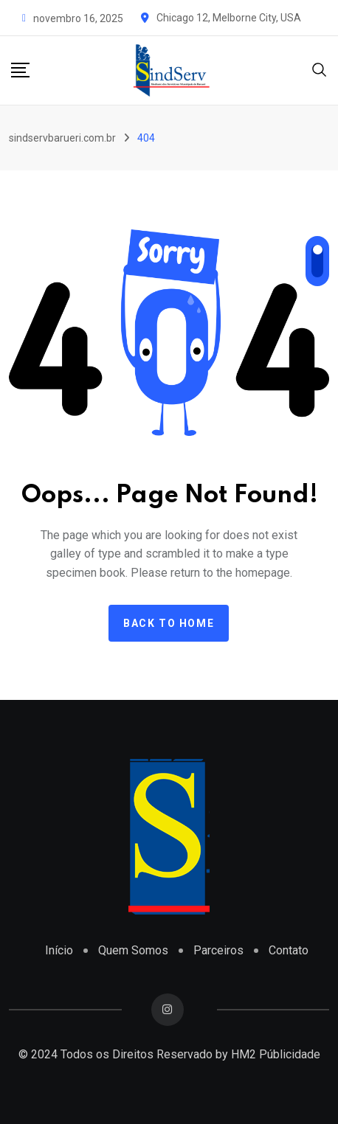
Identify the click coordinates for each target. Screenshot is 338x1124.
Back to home (168, 623)
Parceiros (218, 950)
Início (59, 950)
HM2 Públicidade (275, 1054)
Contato (288, 950)
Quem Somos (133, 950)
